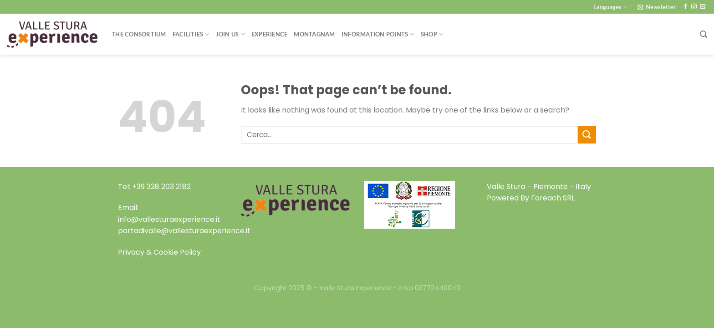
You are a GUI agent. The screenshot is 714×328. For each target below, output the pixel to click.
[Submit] (587, 135)
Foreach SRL (553, 198)
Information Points (378, 34)
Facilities (191, 34)
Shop (432, 34)
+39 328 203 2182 (161, 186)
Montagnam (314, 34)
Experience (269, 34)
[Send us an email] (702, 7)
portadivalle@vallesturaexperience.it (184, 231)
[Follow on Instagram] (694, 7)
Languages (610, 7)
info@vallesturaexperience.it (169, 219)
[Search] (703, 34)
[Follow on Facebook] (685, 7)
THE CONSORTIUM (139, 34)
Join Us (230, 34)
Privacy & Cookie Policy (159, 252)
